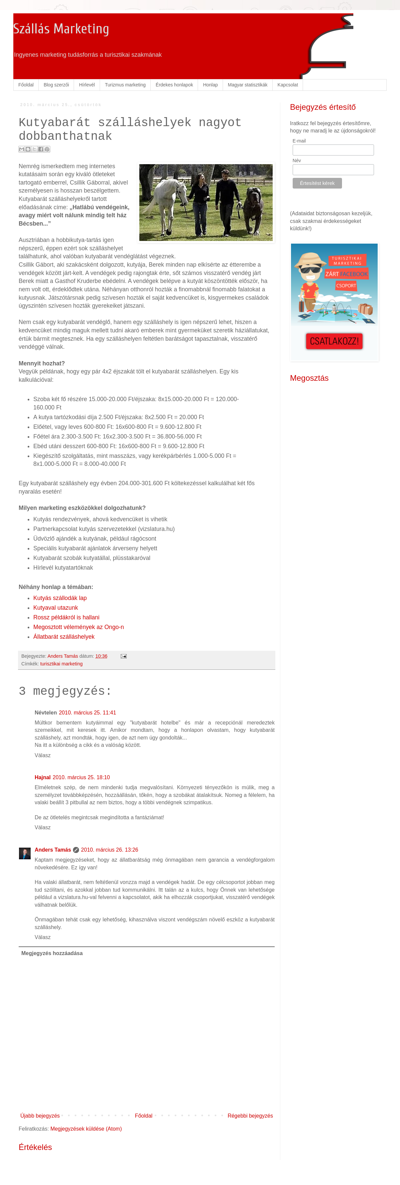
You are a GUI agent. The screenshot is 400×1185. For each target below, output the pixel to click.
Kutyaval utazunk (55, 607)
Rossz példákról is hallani (66, 617)
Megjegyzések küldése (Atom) (86, 1129)
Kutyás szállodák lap (60, 598)
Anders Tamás (53, 850)
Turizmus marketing (125, 84)
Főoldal (26, 84)
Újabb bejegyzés (40, 1116)
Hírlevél (87, 84)
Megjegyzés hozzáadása (52, 953)
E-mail (299, 140)
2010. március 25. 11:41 (87, 712)
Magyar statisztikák (248, 84)
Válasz (43, 755)
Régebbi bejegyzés (250, 1116)
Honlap (210, 84)
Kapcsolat (288, 84)
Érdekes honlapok (174, 84)
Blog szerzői (56, 84)
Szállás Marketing (61, 29)
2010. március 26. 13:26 (109, 850)
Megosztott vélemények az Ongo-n (78, 627)
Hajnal (43, 777)
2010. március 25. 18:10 (81, 777)
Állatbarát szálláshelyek (64, 636)
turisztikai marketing (61, 663)
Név (297, 160)
